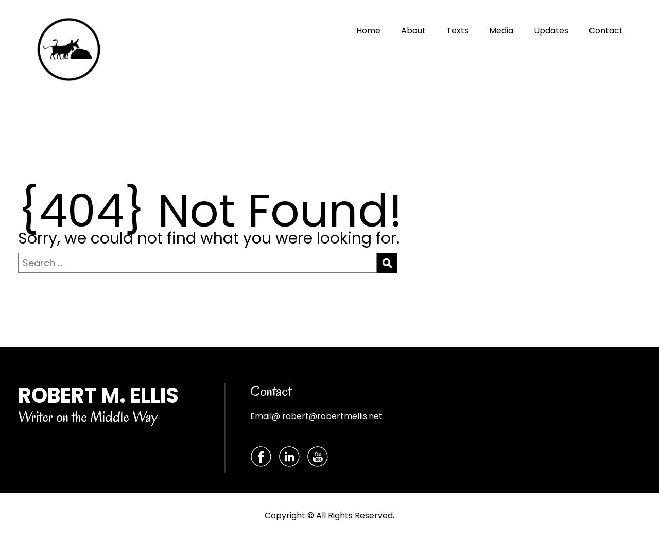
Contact (606, 31)
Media (501, 31)
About (413, 31)
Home (368, 31)
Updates (551, 31)
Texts (457, 31)
